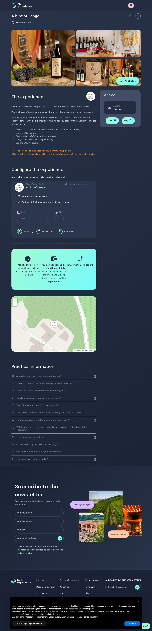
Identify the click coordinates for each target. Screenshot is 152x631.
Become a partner (45, 586)
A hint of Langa (35, 187)
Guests (116, 105)
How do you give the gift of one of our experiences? (40, 419)
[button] (54, 324)
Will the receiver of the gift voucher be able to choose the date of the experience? (49, 428)
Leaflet (77, 350)
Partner (40, 580)
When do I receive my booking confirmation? (36, 376)
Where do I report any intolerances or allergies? (38, 390)
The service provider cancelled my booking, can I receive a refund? (47, 412)
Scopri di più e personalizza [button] (29, 623)
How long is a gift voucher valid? (29, 459)
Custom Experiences (70, 580)
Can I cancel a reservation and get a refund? (36, 397)
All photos (128, 81)
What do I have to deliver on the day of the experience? (42, 383)
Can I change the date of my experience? (34, 405)
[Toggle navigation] (137, 5)
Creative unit (42, 593)
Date (23, 212)
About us (64, 586)
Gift (112, 121)
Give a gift (90, 586)
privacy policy (25, 553)
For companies (92, 580)
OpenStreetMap (90, 350)
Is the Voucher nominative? (27, 437)
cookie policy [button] (88, 609)
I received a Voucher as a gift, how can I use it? (36, 451)
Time (61, 212)
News (62, 593)
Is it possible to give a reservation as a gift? (35, 444)
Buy (128, 121)
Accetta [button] (132, 623)
